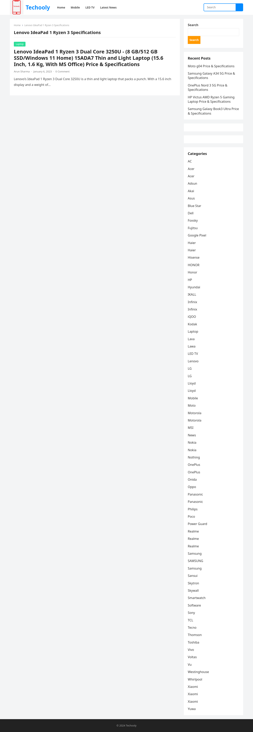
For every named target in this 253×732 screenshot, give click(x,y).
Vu (190, 664)
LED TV (193, 353)
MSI (191, 427)
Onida (192, 479)
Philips (192, 509)
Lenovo (193, 361)
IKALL (192, 294)
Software (194, 605)
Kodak (192, 324)
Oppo (192, 487)
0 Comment (63, 71)
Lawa (191, 346)
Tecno (192, 627)
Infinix (192, 302)
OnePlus (194, 464)
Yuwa (192, 709)
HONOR (193, 265)
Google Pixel (197, 235)
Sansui (192, 575)
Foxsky (193, 220)
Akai (191, 191)
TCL (190, 620)
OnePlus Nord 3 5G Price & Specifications (207, 87)
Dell (191, 213)
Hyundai (194, 287)
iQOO (192, 316)
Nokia (192, 442)
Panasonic (195, 494)
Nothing (194, 457)
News (192, 435)
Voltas (192, 657)
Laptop (20, 44)
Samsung (195, 553)
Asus (191, 198)
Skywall (193, 590)
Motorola (194, 413)
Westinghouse (198, 672)
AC (190, 161)
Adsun (192, 183)
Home (17, 25)
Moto (192, 405)
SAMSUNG (195, 561)
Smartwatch (197, 598)
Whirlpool (195, 679)
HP (190, 280)
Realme (193, 531)
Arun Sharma (22, 71)
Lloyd (192, 383)
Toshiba (193, 642)
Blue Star (194, 206)
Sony (191, 612)
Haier (192, 243)
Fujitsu (193, 228)
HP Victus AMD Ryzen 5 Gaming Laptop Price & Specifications (211, 99)
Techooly (38, 7)
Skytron (193, 583)
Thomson (195, 635)
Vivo (191, 650)
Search (193, 25)
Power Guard (197, 524)
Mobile (193, 398)
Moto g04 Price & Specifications (211, 66)
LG (190, 368)
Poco (191, 516)
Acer (191, 169)
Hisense (193, 257)
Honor (192, 272)
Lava (191, 339)
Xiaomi (193, 687)
